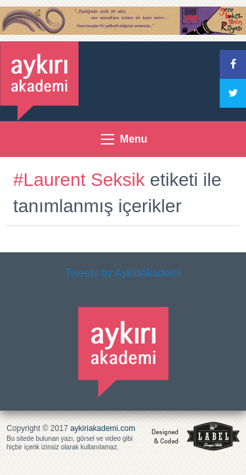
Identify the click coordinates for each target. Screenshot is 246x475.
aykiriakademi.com (102, 428)
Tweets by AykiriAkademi (123, 273)
